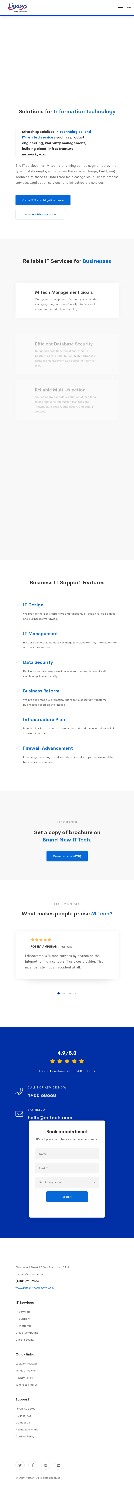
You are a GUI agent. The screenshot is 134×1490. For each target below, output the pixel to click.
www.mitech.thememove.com (34, 1288)
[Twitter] (20, 1465)
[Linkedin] (58, 1465)
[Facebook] (32, 1465)
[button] (58, 999)
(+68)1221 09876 (27, 1281)
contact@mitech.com (29, 1274)
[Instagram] (45, 1465)
